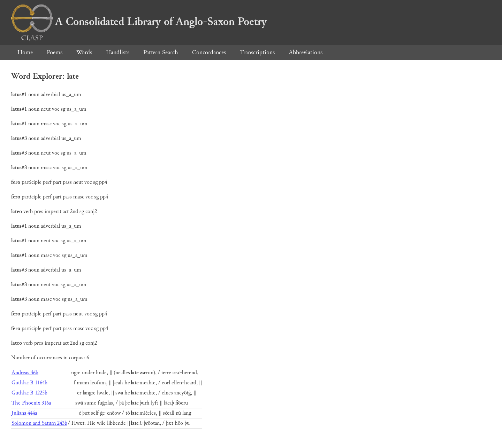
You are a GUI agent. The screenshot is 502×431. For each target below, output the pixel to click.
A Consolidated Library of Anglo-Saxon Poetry (139, 22)
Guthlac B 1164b (29, 383)
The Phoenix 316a (31, 403)
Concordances (209, 52)
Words (84, 52)
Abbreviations (305, 52)
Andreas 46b (25, 373)
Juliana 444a (24, 413)
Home (25, 52)
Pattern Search (160, 52)
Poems (54, 52)
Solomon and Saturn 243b (39, 423)
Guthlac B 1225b (29, 393)
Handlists (117, 52)
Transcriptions (257, 52)
